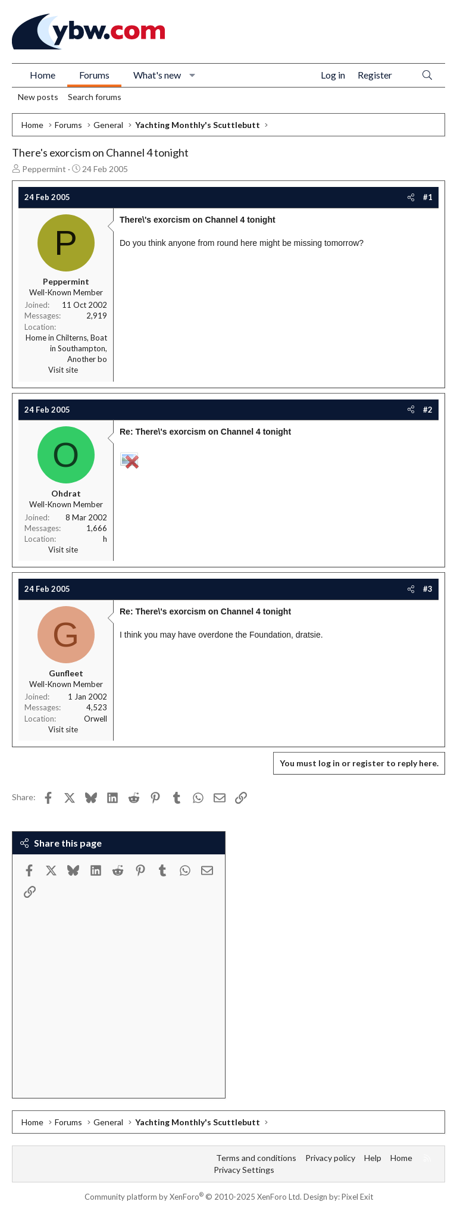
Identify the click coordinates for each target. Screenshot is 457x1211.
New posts (38, 97)
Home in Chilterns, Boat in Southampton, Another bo (66, 348)
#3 (428, 589)
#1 (428, 197)
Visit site (63, 369)
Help (372, 1158)
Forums (94, 74)
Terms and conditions (256, 1158)
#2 (428, 409)
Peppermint (44, 169)
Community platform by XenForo (193, 1196)
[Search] (427, 75)
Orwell (95, 718)
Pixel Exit (357, 1196)
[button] (192, 75)
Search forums (94, 97)
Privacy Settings (244, 1170)
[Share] (411, 197)
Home (42, 74)
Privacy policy (330, 1158)
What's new (157, 74)
